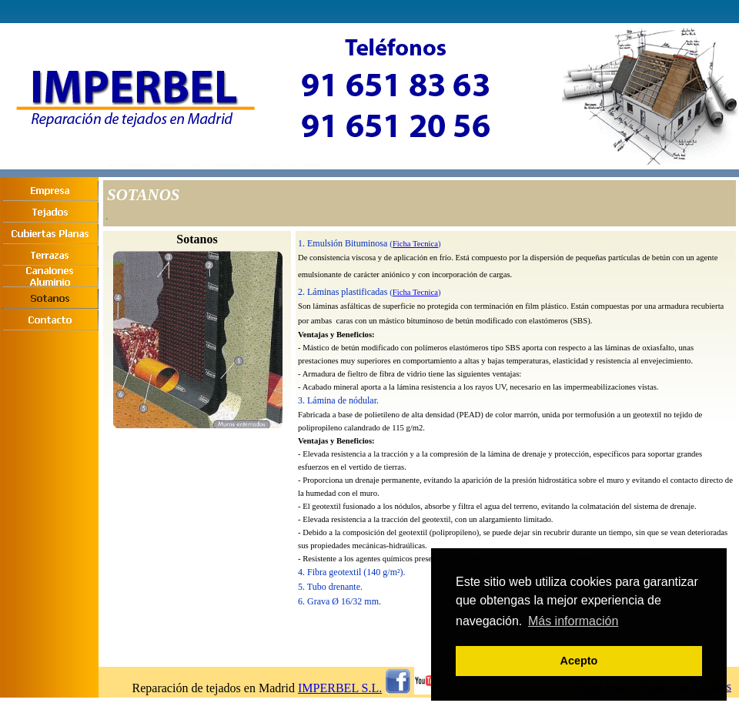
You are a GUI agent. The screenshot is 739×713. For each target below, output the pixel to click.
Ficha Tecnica (415, 243)
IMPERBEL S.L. (340, 688)
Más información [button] (573, 621)
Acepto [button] (579, 660)
